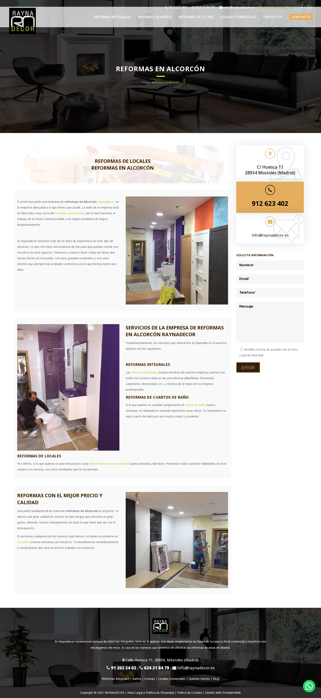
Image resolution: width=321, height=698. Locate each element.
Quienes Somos (271, 7)
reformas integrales (144, 372)
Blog (289, 7)
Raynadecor (106, 202)
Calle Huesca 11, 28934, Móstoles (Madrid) (160, 659)
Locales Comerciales (171, 679)
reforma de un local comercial (109, 464)
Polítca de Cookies (189, 693)
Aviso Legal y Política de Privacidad (150, 693)
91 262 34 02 (121, 668)
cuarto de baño (195, 405)
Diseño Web (213, 693)
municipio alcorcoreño (69, 213)
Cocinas (149, 679)
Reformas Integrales (115, 679)
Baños (136, 679)
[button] (309, 686)
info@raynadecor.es (236, 7)
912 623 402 (176, 7)
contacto (23, 542)
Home (145, 82)
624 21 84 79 (203, 7)
